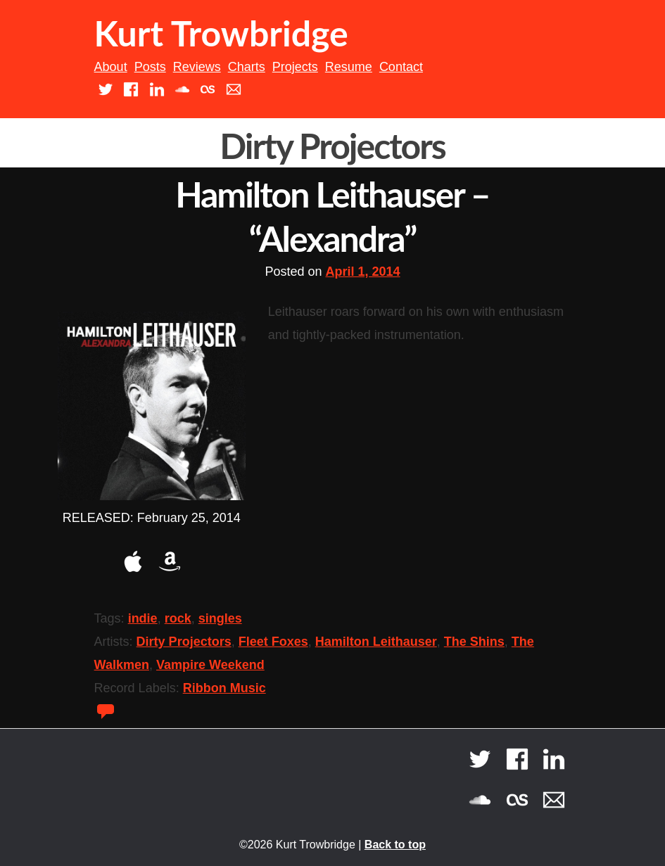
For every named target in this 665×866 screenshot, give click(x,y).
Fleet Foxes (273, 642)
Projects (295, 67)
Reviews (197, 67)
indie (143, 618)
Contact (401, 67)
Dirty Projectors (184, 642)
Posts (150, 67)
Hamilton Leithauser (376, 642)
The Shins (474, 642)
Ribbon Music (224, 688)
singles (220, 618)
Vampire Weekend (210, 665)
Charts (246, 67)
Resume (348, 67)
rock (178, 618)
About (110, 67)
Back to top (395, 845)
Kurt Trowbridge (221, 33)
